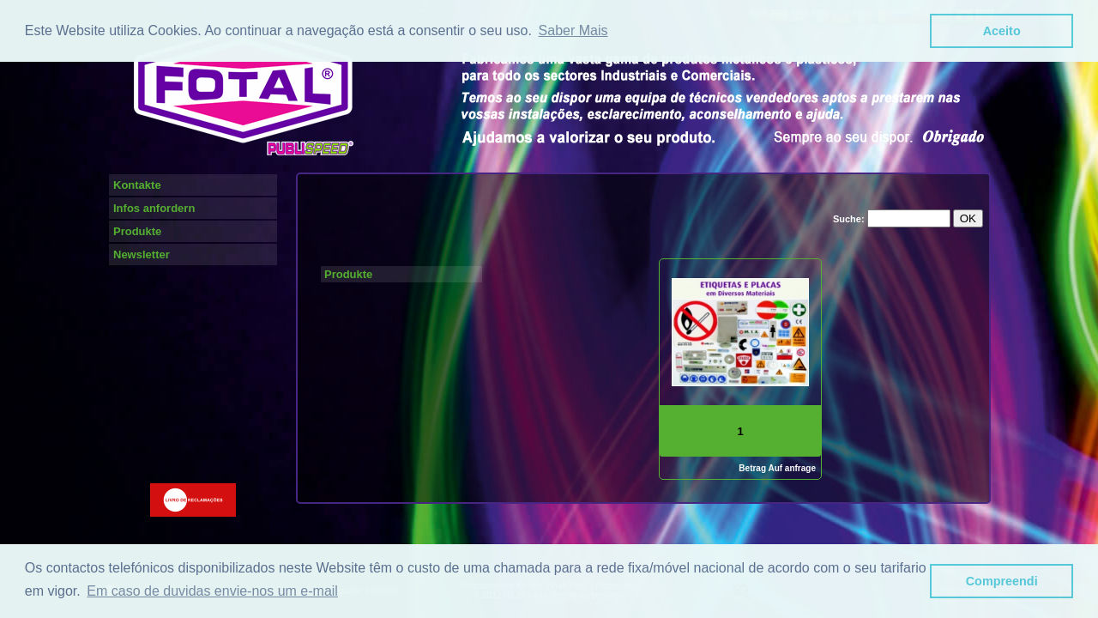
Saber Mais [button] (573, 30)
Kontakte (137, 185)
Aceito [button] (1002, 31)
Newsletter (141, 254)
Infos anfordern (154, 208)
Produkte (137, 231)
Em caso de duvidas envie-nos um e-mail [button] (212, 591)
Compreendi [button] (1002, 581)
